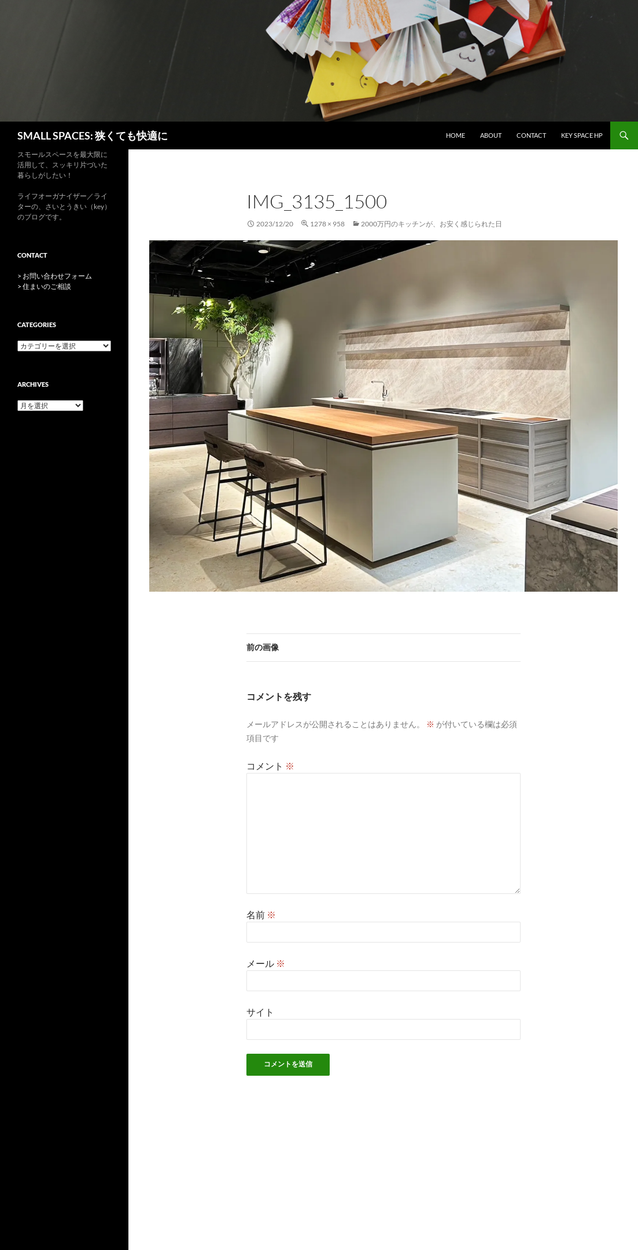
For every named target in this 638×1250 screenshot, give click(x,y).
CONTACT (531, 135)
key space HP (582, 135)
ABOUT (490, 135)
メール (265, 963)
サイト (260, 1011)
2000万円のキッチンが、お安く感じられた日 (431, 223)
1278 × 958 (327, 223)
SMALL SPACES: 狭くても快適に (92, 135)
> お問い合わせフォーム (54, 276)
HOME (455, 135)
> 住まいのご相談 (44, 286)
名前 (261, 914)
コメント (270, 765)
